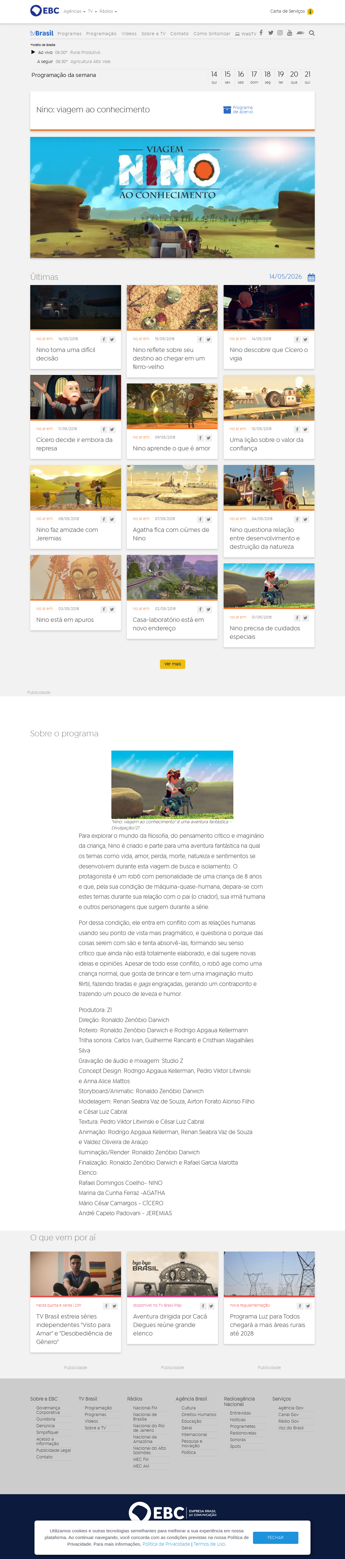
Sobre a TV (154, 34)
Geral (187, 1428)
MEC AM (141, 1466)
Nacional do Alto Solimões (149, 1450)
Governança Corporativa (48, 1410)
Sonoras (238, 1440)
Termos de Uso (209, 1544)
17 (254, 74)
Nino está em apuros (65, 620)
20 (294, 74)
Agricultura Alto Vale (90, 61)
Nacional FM (145, 1408)
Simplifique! (47, 1433)
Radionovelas (243, 1433)
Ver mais (172, 664)
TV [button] (92, 11)
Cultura (189, 1408)
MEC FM (141, 1460)
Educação (192, 1421)
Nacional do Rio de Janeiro (149, 1428)
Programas (70, 34)
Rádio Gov (288, 1421)
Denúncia (45, 1426)
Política (189, 1453)
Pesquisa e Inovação (192, 1443)
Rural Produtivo (85, 52)
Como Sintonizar (212, 34)
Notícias (238, 1420)
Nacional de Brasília (145, 1417)
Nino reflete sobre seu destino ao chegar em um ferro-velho (169, 358)
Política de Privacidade (166, 1544)
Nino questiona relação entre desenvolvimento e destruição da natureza (265, 538)
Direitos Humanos (199, 1415)
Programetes (242, 1427)
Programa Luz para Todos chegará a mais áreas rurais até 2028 (267, 1325)
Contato (179, 34)
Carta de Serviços (287, 11)
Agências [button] (75, 11)
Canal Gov (288, 1415)
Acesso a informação (47, 1441)
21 (307, 74)
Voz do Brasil (291, 1428)
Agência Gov (291, 1408)
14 (214, 74)
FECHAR (276, 1538)
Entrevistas (240, 1413)
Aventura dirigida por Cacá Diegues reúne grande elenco (170, 1325)
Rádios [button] (108, 11)
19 (281, 74)
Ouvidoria (45, 1419)
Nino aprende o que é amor (171, 449)
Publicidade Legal (53, 1450)
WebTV (249, 34)
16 (241, 74)
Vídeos (129, 34)
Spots (235, 1447)
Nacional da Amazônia (145, 1439)
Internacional (194, 1435)
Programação (101, 34)
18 (267, 74)
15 (228, 74)
